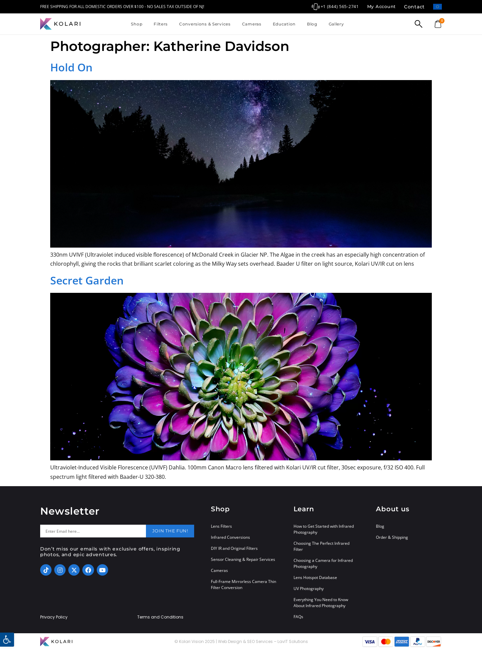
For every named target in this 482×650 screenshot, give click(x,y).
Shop (136, 23)
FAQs (298, 617)
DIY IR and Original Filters (234, 548)
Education (284, 23)
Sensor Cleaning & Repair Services (243, 559)
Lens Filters (221, 526)
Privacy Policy (54, 617)
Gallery (336, 23)
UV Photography (309, 588)
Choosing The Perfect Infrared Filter (321, 546)
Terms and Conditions (160, 617)
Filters (161, 23)
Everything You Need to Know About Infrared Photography (321, 602)
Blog (312, 23)
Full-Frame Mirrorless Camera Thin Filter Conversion (243, 584)
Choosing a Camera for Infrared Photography (323, 563)
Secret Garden (87, 280)
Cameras (251, 23)
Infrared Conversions (230, 537)
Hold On (71, 67)
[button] (7, 640)
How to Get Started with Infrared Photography (324, 529)
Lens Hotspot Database (315, 577)
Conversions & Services (205, 23)
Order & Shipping (392, 537)
